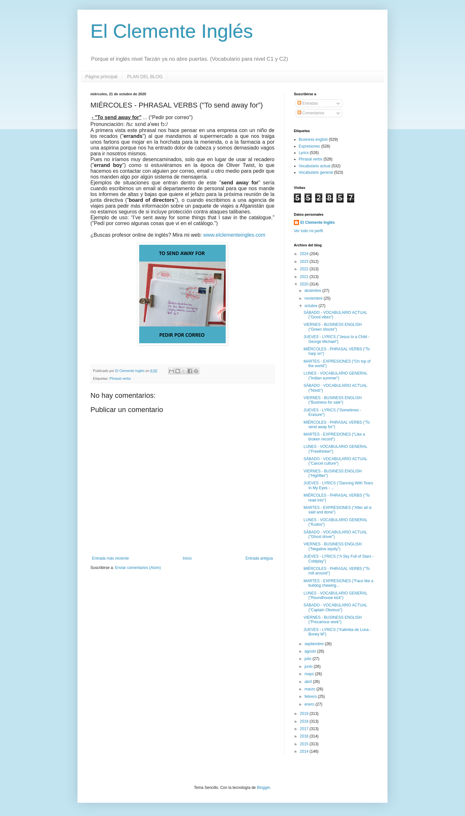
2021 (305, 276)
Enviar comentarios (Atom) (138, 567)
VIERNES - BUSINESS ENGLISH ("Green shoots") (333, 326)
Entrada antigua (259, 558)
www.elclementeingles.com (234, 235)
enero (310, 704)
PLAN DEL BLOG (145, 76)
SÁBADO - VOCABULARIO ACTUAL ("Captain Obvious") (335, 607)
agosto (311, 651)
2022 (305, 269)
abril (309, 681)
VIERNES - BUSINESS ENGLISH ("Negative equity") (333, 546)
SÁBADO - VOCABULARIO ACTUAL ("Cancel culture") (335, 461)
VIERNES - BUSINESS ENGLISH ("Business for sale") (333, 400)
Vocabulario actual (314, 166)
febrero (311, 696)
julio (309, 658)
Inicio (187, 558)
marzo (310, 689)
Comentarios (310, 113)
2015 (305, 744)
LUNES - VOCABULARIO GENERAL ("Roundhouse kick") (335, 595)
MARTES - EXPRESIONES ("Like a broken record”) (334, 436)
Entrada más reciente (110, 558)
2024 (305, 254)
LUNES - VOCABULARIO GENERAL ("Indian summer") (335, 375)
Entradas (307, 103)
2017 (305, 729)
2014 (305, 751)
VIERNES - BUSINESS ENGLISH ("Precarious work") (333, 619)
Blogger (263, 787)
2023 (305, 261)
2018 (305, 721)
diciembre (313, 290)
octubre (311, 306)
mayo (310, 674)
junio (309, 666)
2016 (305, 736)
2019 (305, 713)
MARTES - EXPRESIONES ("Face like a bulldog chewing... (338, 583)
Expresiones (309, 146)
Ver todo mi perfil (308, 231)
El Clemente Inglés (171, 31)
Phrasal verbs (120, 378)
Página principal (101, 76)
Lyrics (304, 152)
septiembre (315, 644)
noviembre (314, 298)
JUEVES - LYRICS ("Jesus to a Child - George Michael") (336, 339)
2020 (305, 284)
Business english (313, 139)
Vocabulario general (316, 172)
